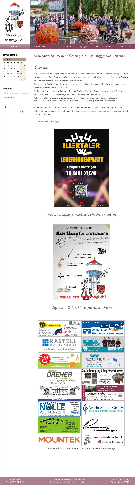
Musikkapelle (40, 46)
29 (11, 65)
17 (24, 71)
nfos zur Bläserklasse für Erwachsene (83, 307)
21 (14, 74)
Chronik (56, 46)
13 (11, 71)
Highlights (83, 46)
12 (8, 71)
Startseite (15, 46)
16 (21, 71)
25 (4, 77)
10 (24, 68)
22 (18, 74)
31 (24, 77)
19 (8, 74)
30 (14, 65)
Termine (69, 46)
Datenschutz (8, 97)
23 (21, 74)
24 (24, 74)
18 (4, 74)
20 (11, 74)
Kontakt (109, 46)
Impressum (125, 46)
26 (8, 77)
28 (8, 65)
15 (18, 71)
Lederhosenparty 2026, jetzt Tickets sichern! (81, 214)
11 (4, 71)
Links (97, 46)
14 (14, 71)
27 (4, 65)
